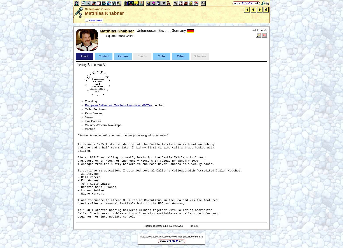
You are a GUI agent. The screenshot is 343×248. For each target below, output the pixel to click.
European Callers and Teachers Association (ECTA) (118, 105)
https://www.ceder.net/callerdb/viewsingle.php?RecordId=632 (171, 236)
